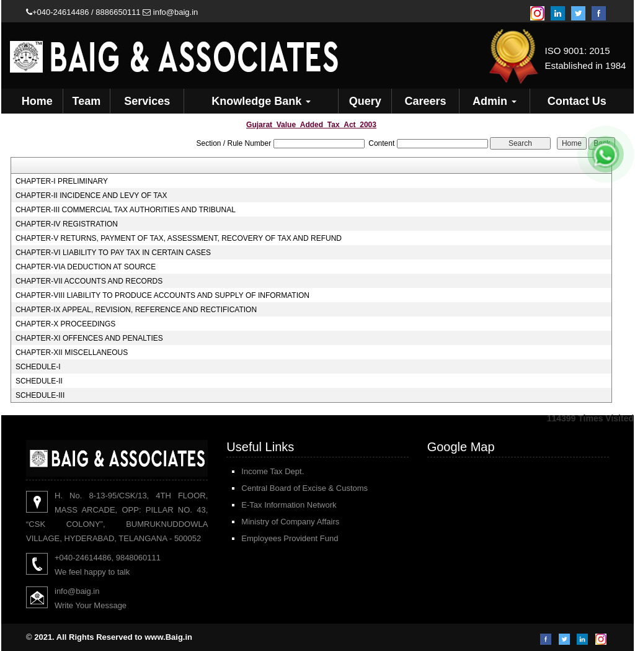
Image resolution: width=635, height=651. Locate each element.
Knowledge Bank (261, 101)
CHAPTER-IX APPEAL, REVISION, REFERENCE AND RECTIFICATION (136, 309)
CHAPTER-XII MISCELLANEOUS (72, 352)
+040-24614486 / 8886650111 (83, 12)
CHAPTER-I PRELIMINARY (62, 181)
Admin (495, 101)
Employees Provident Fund (289, 538)
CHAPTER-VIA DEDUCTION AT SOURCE (86, 267)
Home (37, 101)
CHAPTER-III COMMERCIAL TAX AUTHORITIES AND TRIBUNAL (126, 209)
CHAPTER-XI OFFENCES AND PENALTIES (89, 338)
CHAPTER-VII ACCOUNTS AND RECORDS (89, 281)
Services (147, 101)
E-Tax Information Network (288, 505)
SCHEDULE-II (39, 381)
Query (365, 101)
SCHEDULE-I (38, 366)
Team (87, 101)
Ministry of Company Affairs (290, 521)
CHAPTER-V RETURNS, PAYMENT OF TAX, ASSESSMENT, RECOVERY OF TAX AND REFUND (179, 238)
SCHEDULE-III (40, 395)
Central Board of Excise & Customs (304, 488)
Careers (425, 101)
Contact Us (577, 101)
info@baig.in (170, 12)
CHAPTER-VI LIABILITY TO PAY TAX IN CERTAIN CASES (113, 252)
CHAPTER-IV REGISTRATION (67, 224)
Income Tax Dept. (272, 471)
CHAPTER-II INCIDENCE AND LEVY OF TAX (91, 195)
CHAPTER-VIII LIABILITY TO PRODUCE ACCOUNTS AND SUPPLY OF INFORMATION (162, 295)
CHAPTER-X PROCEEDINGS (65, 324)
